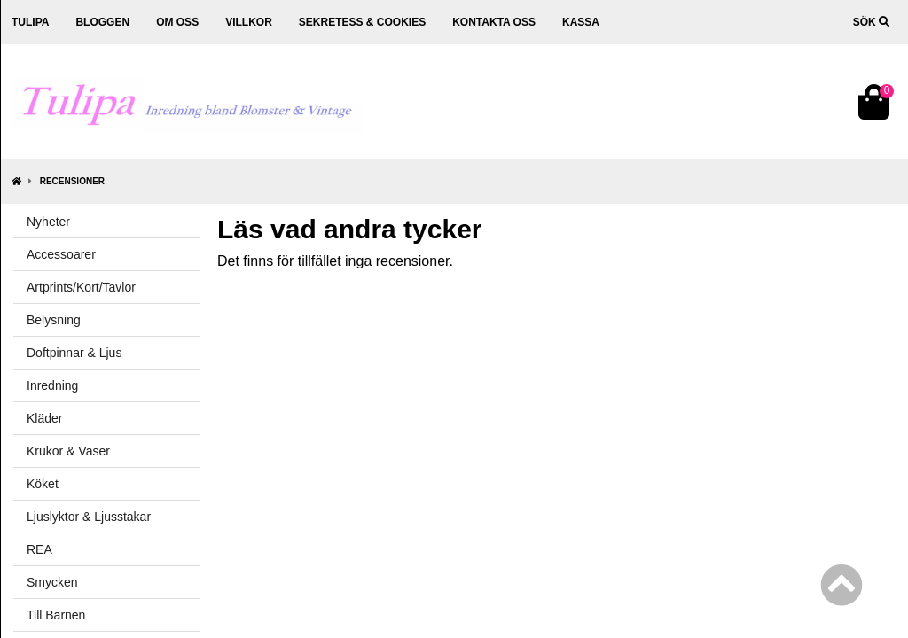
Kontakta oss (494, 22)
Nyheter (48, 221)
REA (39, 549)
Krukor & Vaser (68, 451)
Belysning (54, 320)
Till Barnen (56, 615)
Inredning (52, 385)
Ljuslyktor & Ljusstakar (89, 517)
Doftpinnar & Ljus (74, 353)
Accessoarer (61, 254)
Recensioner (72, 181)
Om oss (177, 22)
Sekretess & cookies (362, 22)
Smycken (52, 582)
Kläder (44, 418)
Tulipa (30, 22)
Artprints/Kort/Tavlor (81, 287)
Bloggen (102, 22)
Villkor (248, 22)
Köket (43, 484)
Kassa (580, 22)
